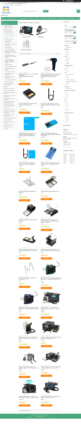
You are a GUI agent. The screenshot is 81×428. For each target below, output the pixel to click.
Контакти (36, 18)
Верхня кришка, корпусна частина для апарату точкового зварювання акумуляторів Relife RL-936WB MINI (27, 121)
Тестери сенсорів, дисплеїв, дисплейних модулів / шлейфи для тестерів (9, 61)
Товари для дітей (7, 119)
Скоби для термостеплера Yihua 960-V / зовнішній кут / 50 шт (28, 265)
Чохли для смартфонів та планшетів (9, 99)
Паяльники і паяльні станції (9, 36)
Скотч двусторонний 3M (10, 79)
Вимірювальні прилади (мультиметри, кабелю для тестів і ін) (10, 52)
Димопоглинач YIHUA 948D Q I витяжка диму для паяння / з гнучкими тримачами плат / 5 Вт (51, 266)
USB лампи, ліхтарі (8, 29)
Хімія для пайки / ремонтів (9, 109)
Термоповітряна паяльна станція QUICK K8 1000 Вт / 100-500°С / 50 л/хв (50, 384)
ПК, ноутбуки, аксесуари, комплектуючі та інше (9, 105)
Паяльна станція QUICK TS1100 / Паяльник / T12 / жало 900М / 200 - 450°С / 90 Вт (51, 354)
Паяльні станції (26, 36)
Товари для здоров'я (8, 124)
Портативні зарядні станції (9, 118)
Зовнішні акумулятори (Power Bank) (9, 115)
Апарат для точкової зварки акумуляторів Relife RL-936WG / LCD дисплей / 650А (50, 150)
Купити (24, 71)
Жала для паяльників (54, 36)
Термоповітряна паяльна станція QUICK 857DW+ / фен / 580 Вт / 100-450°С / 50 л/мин (28, 325)
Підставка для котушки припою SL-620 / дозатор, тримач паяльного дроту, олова (50, 237)
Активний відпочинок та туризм (9, 122)
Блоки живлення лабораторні (8, 41)
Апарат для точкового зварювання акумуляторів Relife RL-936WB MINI (27, 150)
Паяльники (40, 36)
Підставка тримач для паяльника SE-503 (50, 178)
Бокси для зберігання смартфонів (9, 77)
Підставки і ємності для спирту (10, 69)
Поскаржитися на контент (38, 404)
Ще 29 (67, 110)
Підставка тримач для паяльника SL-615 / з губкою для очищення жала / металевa (29, 237)
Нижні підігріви (8, 47)
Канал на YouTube (62, 18)
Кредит (30, 18)
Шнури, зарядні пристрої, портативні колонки (9, 102)
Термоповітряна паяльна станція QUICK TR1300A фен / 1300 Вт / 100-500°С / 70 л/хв (29, 384)
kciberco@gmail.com (67, 146)
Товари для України (8, 126)
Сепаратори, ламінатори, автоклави (10, 44)
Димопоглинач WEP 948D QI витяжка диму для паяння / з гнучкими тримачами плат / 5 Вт (29, 296)
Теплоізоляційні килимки (10, 66)
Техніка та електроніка (9, 90)
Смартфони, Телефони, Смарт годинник (9, 84)
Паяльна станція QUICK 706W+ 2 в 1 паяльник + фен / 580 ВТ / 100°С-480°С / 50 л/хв (28, 355)
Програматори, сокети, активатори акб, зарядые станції (10, 56)
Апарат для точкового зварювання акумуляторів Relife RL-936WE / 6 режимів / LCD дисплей (50, 121)
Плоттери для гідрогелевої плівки (9, 93)
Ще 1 (67, 84)
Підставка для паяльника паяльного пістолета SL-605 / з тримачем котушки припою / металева (50, 208)
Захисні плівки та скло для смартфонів (9, 96)
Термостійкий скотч (9, 81)
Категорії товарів (5, 24)
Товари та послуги (12, 18)
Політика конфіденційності (49, 404)
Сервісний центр (52, 18)
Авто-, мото (6, 107)
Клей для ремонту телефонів (9, 74)
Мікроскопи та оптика (10, 71)
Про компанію (44, 18)
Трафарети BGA (8, 64)
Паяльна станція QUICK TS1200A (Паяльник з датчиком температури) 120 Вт (51, 325)
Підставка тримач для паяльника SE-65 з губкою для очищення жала (28, 91)
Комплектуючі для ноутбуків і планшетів (8, 31)
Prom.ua (47, 401)
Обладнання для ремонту (9, 34)
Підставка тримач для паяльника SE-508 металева (28, 207)
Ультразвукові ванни (9, 49)
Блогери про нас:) (71, 18)
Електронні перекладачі (9, 88)
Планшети (6, 86)
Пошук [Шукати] (45, 11)
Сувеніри (6, 128)
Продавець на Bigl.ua (40, 403)
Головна (4, 18)
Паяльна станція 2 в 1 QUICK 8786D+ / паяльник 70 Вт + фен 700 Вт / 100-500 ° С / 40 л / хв (51, 296)
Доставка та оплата (22, 18)
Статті (78, 18)
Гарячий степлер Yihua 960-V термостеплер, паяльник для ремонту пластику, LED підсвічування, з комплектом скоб (51, 62)
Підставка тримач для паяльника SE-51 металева (28, 179)
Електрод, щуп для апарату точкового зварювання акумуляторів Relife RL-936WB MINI (50, 92)
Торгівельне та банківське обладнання (9, 112)
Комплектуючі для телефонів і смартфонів (9, 26)
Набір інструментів (9, 39)
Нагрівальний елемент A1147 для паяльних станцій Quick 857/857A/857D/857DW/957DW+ (29, 62)
